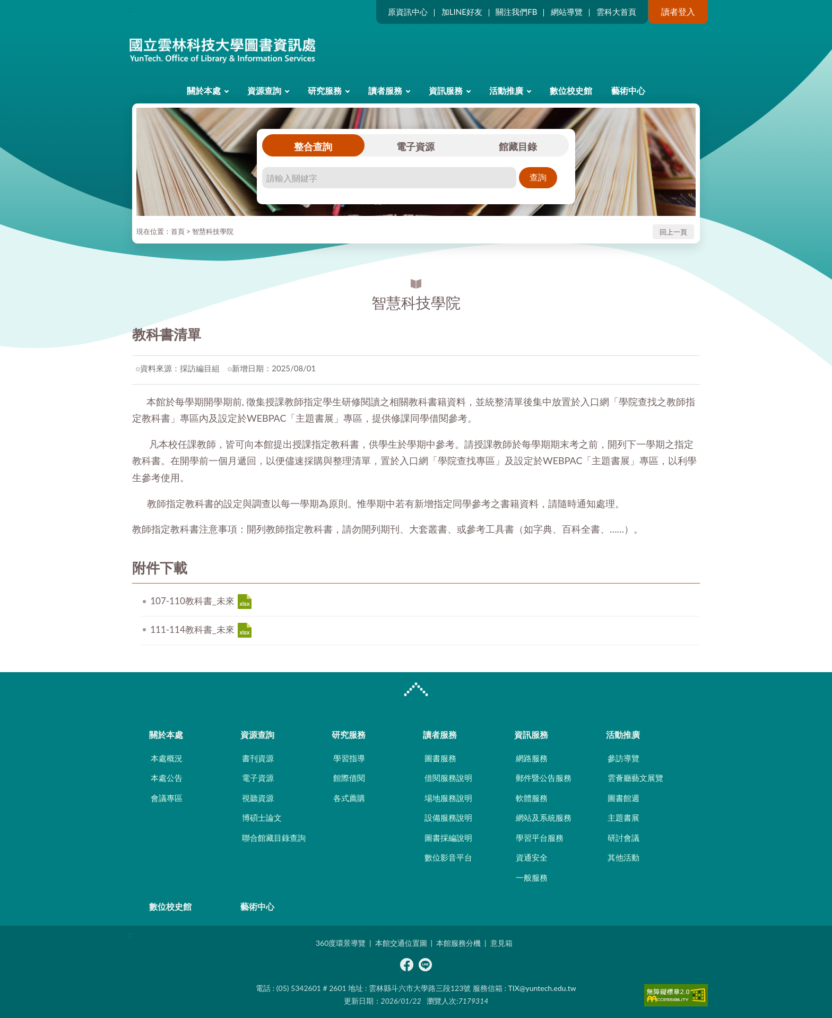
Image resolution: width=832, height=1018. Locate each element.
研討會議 (623, 837)
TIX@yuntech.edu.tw (542, 988)
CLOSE (416, 690)
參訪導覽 (623, 758)
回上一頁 (673, 232)
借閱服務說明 (448, 777)
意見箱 (501, 942)
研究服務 (325, 90)
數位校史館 (571, 90)
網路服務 (532, 758)
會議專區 (167, 798)
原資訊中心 (408, 11)
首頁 (178, 231)
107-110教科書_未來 (244, 602)
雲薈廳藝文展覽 (635, 777)
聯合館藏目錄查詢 (274, 837)
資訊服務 (446, 90)
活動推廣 (506, 90)
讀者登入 (678, 11)
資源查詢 (264, 90)
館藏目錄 (518, 146)
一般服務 (532, 877)
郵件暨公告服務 (543, 777)
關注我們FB (516, 11)
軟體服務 (532, 798)
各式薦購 (349, 798)
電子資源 (415, 146)
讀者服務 (385, 90)
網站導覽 (567, 11)
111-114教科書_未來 (244, 630)
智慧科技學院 (212, 231)
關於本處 (204, 90)
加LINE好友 (461, 11)
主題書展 (623, 817)
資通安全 (532, 857)
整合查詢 (313, 146)
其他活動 (623, 857)
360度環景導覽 (341, 942)
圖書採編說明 (448, 837)
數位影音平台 (448, 857)
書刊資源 (258, 758)
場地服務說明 (448, 798)
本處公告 (167, 777)
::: (130, 9)
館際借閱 (349, 777)
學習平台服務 (540, 837)
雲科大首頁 (616, 11)
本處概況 (167, 758)
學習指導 (349, 758)
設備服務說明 (448, 817)
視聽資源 (258, 798)
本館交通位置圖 (401, 942)
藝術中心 (628, 90)
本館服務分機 (458, 942)
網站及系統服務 (543, 817)
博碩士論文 (262, 817)
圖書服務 (440, 758)
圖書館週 (623, 798)
